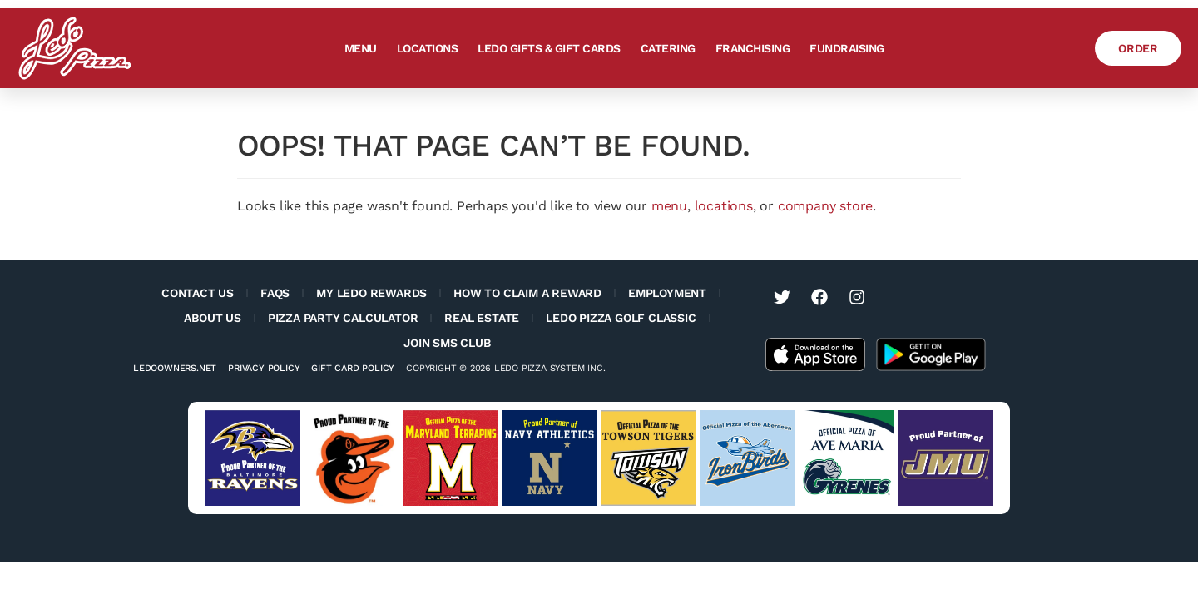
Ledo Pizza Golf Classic (621, 317)
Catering (668, 48)
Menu (360, 48)
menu (669, 206)
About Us (212, 317)
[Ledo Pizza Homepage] (75, 48)
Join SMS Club (446, 342)
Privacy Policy (264, 368)
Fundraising (846, 48)
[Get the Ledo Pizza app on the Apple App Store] (815, 353)
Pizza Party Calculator (343, 317)
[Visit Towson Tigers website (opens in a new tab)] (648, 458)
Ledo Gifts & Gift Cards (549, 48)
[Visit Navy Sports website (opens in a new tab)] (549, 458)
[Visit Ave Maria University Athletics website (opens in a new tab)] (846, 458)
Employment (667, 293)
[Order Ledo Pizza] (1138, 48)
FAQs (275, 293)
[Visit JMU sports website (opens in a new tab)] (945, 458)
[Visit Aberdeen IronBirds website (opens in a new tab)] (747, 458)
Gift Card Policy (352, 368)
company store (825, 206)
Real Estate (481, 317)
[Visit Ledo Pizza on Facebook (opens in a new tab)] (819, 297)
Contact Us (197, 293)
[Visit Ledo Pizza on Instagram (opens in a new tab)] (857, 297)
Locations (427, 48)
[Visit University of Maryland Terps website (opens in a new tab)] (450, 458)
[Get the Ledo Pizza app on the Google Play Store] (931, 353)
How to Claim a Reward (527, 293)
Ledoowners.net (174, 368)
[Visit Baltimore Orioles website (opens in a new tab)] (351, 458)
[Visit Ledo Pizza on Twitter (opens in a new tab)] (782, 297)
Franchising (752, 48)
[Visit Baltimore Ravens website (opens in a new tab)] (252, 458)
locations (724, 206)
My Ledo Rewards (371, 293)
